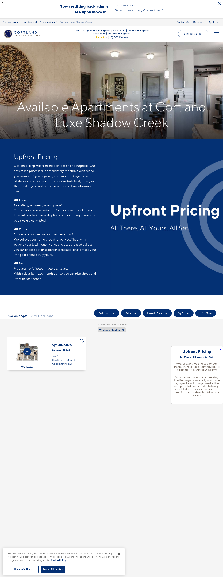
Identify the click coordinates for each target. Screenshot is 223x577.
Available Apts (17, 316)
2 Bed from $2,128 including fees (131, 30)
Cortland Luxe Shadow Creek (75, 22)
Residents (198, 22)
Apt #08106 (46, 353)
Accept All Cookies (53, 569)
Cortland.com (10, 22)
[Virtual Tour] (27, 351)
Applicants (214, 22)
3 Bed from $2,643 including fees (111, 33)
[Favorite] (82, 341)
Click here (148, 10)
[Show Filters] (205, 313)
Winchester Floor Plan (109, 330)
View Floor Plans (42, 316)
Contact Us (182, 22)
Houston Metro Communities (38, 22)
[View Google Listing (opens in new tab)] (111, 37)
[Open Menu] (216, 33)
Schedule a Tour (193, 33)
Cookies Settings (23, 569)
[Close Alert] (219, 3)
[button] (2, 2)
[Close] (119, 554)
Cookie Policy (58, 560)
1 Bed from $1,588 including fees (92, 30)
